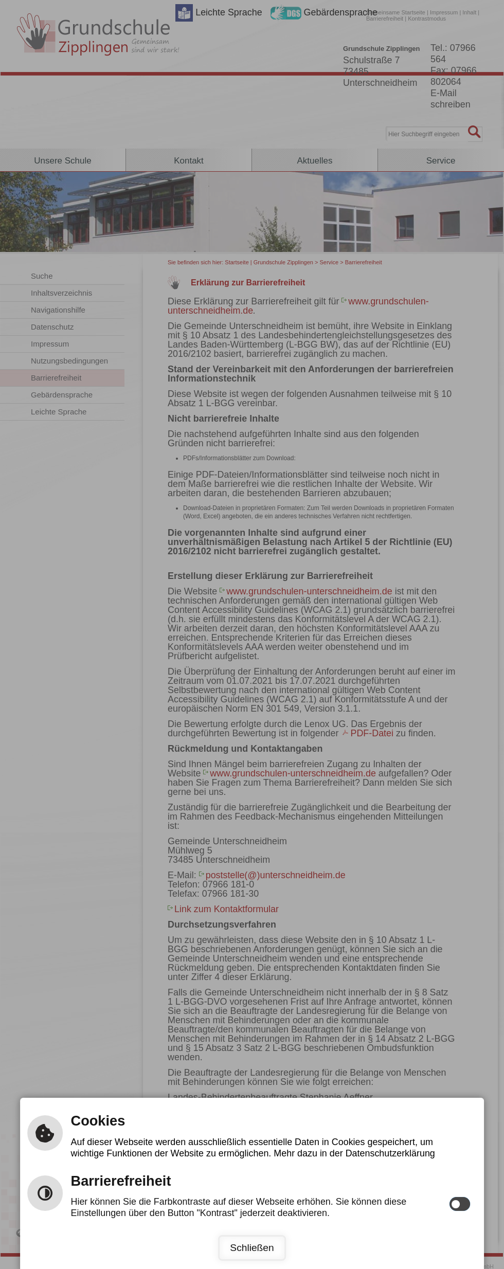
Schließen (252, 1247)
